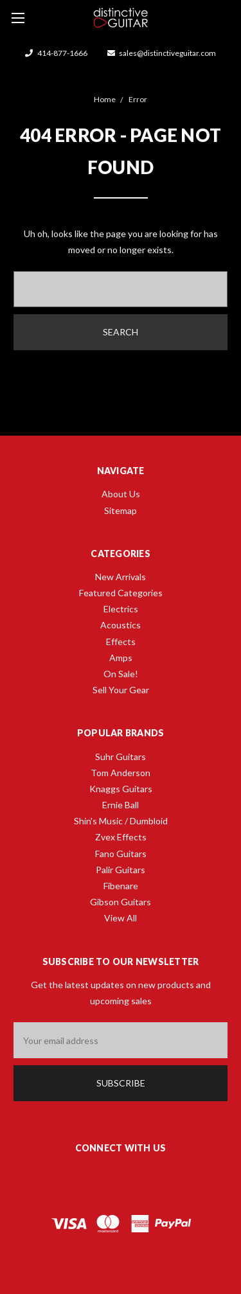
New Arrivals (120, 576)
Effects (121, 641)
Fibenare (120, 885)
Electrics (120, 608)
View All (120, 917)
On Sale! (120, 673)
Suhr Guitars (120, 756)
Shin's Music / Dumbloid (121, 820)
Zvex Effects (121, 836)
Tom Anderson (120, 772)
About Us (121, 493)
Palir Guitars (120, 869)
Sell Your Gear (121, 689)
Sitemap (120, 510)
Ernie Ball (120, 804)
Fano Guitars (121, 853)
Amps (120, 657)
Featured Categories (121, 592)
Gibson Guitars (120, 901)
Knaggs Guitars (120, 788)
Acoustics (120, 624)
